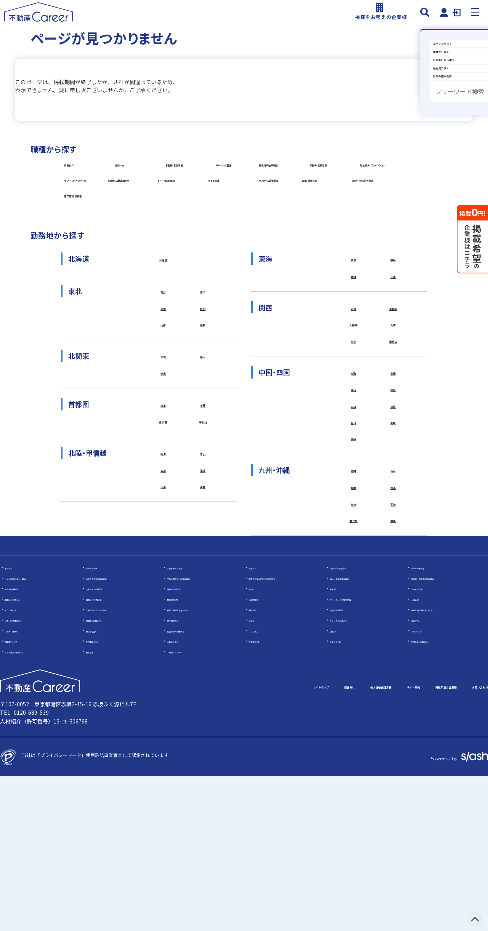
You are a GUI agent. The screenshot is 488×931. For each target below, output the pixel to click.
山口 (353, 537)
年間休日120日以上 (431, 795)
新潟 (163, 587)
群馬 (163, 499)
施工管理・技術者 (308, 304)
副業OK (337, 785)
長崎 (353, 628)
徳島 (393, 537)
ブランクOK (423, 785)
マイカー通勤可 (21, 785)
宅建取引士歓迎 (346, 764)
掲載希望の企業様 (411, 842)
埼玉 (163, 534)
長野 (203, 625)
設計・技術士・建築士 (203, 304)
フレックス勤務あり (350, 774)
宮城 (163, 427)
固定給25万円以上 (23, 754)
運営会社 (250, 842)
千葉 (203, 534)
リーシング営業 (88, 218)
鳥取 (353, 499)
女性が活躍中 (99, 785)
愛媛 (393, 556)
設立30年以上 (19, 764)
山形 (163, 446)
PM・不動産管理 (89, 275)
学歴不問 (258, 764)
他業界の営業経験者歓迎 (111, 733)
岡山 (353, 518)
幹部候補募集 (99, 722)
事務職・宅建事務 (308, 189)
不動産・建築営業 (300, 218)
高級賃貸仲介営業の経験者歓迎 (281, 733)
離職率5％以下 (20, 795)
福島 (203, 446)
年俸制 (337, 743)
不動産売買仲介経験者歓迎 (194, 733)
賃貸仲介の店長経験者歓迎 (438, 733)
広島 (393, 518)
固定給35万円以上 (104, 754)
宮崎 (393, 647)
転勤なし (258, 774)
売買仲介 (189, 189)
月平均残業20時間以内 (28, 806)
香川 (353, 556)
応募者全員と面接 (185, 722)
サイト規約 (357, 842)
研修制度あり (180, 774)
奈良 (353, 465)
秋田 (203, 427)
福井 (203, 606)
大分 (353, 647)
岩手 (203, 408)
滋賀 (353, 427)
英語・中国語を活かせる (192, 764)
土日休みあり (180, 795)
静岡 (393, 374)
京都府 (393, 427)
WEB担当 (189, 275)
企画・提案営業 (88, 304)
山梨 (163, 625)
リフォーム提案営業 (311, 275)
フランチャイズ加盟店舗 (355, 754)
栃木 (203, 480)
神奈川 (203, 553)
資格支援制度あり (104, 774)
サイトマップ (204, 842)
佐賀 (393, 609)
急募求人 (14, 722)
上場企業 (420, 754)
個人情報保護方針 (302, 842)
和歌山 (393, 465)
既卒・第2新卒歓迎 (105, 743)
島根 (393, 499)
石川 (163, 606)
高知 (353, 575)
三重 (393, 393)
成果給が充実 (424, 743)
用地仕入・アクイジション (100, 247)
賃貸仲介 (80, 189)
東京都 (163, 553)
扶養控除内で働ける (187, 785)
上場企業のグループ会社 (111, 764)
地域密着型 (260, 754)
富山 (203, 587)
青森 (163, 408)
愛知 (353, 393)
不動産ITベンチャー (187, 806)
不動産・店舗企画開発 (306, 247)
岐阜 (353, 374)
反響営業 (95, 806)
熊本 (393, 628)
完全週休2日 (261, 795)
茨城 (163, 480)
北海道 (163, 374)
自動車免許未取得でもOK (437, 764)
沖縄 (393, 666)
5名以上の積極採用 (349, 722)
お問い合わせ (469, 842)
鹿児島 (353, 666)
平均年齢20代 (100, 795)
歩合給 (255, 743)
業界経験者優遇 (427, 722)
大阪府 (353, 446)
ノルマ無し (260, 785)
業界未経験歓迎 (21, 743)
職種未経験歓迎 (183, 743)
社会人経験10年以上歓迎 (30, 733)
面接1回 (257, 722)
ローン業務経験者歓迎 (352, 733)
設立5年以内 (180, 754)
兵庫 (393, 446)
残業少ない (422, 774)
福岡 (353, 609)
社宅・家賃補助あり (25, 774)
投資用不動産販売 (193, 218)
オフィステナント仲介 (204, 247)
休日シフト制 (343, 795)
